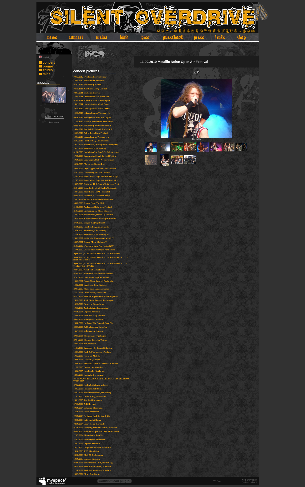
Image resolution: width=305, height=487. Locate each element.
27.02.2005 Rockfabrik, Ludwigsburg (91, 385)
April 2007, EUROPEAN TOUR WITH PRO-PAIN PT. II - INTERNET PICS (100, 258)
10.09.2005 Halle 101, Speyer (87, 359)
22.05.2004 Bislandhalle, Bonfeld (88, 435)
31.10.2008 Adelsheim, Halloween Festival (93, 207)
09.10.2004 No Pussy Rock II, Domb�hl (92, 416)
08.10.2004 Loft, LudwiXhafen (88, 420)
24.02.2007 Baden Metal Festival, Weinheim (94, 281)
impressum (54, 122)
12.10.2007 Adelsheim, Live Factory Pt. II (93, 234)
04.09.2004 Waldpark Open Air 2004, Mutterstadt (96, 431)
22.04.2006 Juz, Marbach (85, 343)
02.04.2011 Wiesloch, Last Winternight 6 (92, 100)
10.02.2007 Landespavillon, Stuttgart (90, 285)
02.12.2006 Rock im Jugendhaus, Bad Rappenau (96, 296)
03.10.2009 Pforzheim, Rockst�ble (90, 164)
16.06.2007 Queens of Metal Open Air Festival (95, 250)
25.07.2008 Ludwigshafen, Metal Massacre (93, 211)
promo (48, 66)
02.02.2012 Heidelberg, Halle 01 (88, 84)
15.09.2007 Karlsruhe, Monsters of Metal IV (94, 238)
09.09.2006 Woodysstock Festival (88, 319)
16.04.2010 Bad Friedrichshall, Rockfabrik (93, 129)
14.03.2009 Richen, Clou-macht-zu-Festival (93, 199)
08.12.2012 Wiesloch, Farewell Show (90, 77)
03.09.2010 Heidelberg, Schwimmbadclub (93, 125)
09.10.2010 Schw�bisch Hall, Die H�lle (92, 117)
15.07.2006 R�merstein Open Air (89, 331)
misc (46, 74)
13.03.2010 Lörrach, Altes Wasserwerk (91, 137)
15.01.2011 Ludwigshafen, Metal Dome (91, 104)
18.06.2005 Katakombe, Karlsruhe (89, 371)
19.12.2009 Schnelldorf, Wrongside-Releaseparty (96, 144)
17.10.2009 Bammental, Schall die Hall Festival (95, 156)
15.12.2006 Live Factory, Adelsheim (90, 292)
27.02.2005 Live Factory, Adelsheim (90, 396)
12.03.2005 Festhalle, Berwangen (88, 375)
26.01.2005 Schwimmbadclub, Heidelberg (93, 392)
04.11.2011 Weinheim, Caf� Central (90, 89)
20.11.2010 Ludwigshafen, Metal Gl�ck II (93, 108)
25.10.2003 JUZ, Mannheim (86, 451)
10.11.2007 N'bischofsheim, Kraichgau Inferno (95, 218)
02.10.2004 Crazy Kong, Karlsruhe (90, 424)
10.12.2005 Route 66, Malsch (87, 356)
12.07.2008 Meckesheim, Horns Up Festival (93, 214)
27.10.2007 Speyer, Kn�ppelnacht (89, 223)
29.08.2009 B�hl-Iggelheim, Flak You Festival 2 (95, 168)
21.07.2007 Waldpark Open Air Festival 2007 (94, 246)
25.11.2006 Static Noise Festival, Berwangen (94, 300)
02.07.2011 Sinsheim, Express (87, 93)
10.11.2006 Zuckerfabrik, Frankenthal (91, 308)
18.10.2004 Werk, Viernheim (87, 411)
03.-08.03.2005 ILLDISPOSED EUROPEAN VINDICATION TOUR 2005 (101, 380)
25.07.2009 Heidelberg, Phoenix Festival (92, 172)
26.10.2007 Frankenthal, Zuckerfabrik (91, 227)
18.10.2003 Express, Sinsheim (87, 459)
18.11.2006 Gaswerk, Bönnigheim (89, 304)
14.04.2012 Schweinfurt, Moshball (89, 80)
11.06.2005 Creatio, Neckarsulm (88, 367)
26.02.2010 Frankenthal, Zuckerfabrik (91, 141)
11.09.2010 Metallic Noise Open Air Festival (93, 121)
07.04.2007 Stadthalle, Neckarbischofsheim (93, 273)
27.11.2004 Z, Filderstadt (85, 404)
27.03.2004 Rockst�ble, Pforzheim (90, 439)
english (44, 57)
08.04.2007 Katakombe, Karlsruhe (89, 270)
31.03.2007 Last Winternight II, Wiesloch (92, 277)
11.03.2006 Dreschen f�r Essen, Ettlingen (93, 348)
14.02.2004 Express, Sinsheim (87, 443)
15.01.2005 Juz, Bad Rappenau (88, 400)
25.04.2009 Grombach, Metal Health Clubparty (95, 188)
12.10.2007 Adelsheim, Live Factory (90, 230)
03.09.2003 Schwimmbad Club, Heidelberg (93, 462)
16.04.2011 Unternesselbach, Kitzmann (91, 96)
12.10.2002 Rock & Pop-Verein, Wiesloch (92, 470)
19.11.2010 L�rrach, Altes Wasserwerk (92, 113)
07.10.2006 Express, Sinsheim (87, 312)
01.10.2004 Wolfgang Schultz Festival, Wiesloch (95, 427)
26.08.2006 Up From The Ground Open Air (93, 323)
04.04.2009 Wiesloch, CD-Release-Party (92, 195)
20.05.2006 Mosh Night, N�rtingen (90, 336)
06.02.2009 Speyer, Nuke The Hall (89, 203)
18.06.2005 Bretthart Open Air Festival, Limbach (96, 363)
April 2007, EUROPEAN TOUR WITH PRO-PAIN (97, 253)
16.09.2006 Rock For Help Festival (89, 315)
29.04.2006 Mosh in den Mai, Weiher (90, 340)
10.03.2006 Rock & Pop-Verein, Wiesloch (92, 352)
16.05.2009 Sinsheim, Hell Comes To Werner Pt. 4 (96, 184)
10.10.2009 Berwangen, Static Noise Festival (94, 160)
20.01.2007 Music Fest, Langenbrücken (91, 289)
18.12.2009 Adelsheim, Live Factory (90, 148)
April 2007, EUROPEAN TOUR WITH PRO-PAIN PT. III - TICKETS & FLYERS (100, 264)
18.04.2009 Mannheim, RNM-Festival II (92, 192)
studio (48, 70)
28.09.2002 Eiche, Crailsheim (87, 474)
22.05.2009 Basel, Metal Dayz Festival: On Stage (96, 176)
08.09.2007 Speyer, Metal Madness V (90, 242)
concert (49, 62)
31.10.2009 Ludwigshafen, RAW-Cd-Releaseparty (96, 152)
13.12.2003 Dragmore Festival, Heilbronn (92, 447)
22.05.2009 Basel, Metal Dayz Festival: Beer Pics (96, 180)
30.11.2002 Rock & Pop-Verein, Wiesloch (92, 466)
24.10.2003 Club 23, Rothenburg (88, 455)
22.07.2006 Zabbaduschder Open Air (90, 327)
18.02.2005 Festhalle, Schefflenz (88, 389)
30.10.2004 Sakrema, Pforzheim (88, 408)
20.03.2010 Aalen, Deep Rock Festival (91, 133)
